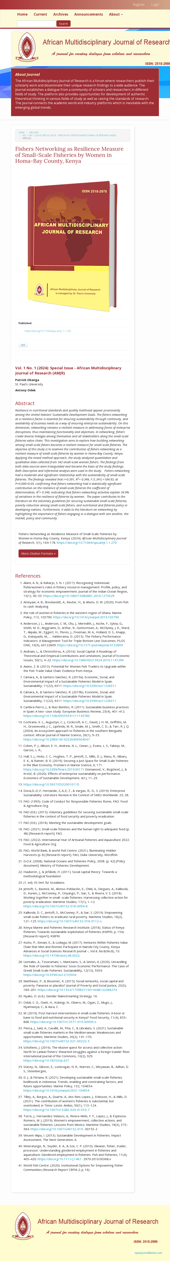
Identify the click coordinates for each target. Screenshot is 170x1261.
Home (22, 14)
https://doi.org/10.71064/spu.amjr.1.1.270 (48, 331)
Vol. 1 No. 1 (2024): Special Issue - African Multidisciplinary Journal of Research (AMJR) (69, 135)
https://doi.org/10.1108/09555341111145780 (56, 716)
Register (139, 4)
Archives (60, 14)
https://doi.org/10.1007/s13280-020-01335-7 (56, 1110)
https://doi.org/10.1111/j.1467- (60, 1159)
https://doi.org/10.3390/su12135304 (49, 975)
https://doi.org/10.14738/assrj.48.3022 (51, 955)
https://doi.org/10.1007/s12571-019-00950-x (63, 1022)
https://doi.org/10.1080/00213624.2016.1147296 (88, 660)
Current (40, 14)
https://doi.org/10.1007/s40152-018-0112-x (70, 921)
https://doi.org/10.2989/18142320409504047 (56, 739)
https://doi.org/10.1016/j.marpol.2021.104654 (56, 1090)
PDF (23, 345)
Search (63, 23)
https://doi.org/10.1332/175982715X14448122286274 (77, 990)
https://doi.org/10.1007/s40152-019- (57, 1129)
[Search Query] (36, 23)
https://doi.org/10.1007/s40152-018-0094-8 (55, 906)
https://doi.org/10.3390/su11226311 (89, 686)
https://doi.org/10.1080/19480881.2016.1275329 (78, 596)
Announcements (88, 14)
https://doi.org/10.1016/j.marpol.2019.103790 (86, 617)
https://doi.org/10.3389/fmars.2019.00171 (53, 769)
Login (155, 4)
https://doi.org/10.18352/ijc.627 (46, 1060)
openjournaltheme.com (148, 1253)
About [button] (116, 14)
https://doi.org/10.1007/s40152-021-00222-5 (56, 1041)
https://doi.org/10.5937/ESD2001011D (51, 784)
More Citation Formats (38, 553)
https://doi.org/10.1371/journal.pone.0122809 (90, 645)
